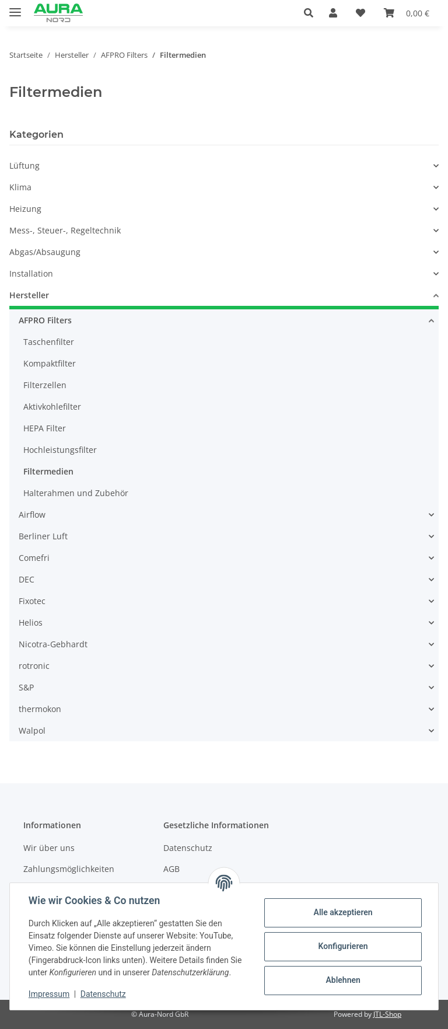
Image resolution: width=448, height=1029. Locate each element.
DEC (26, 579)
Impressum (49, 994)
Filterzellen (44, 384)
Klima (20, 187)
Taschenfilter (48, 341)
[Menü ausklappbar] (15, 7)
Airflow (32, 514)
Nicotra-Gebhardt (53, 644)
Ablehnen (343, 980)
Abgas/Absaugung (44, 251)
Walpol (32, 730)
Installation (31, 273)
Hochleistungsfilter (60, 449)
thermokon (40, 708)
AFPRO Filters (45, 320)
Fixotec (32, 600)
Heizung (25, 208)
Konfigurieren (343, 946)
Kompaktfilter (49, 363)
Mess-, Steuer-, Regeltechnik (65, 230)
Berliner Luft (43, 536)
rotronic (34, 665)
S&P (26, 687)
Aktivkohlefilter (52, 406)
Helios (31, 622)
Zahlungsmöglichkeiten (68, 868)
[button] (312, 13)
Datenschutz (103, 994)
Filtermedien (48, 471)
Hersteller (29, 295)
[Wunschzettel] (360, 13)
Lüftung (24, 165)
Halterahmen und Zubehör (75, 492)
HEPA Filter (44, 428)
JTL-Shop (387, 1014)
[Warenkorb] (406, 13)
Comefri (34, 557)
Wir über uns (49, 847)
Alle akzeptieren (342, 912)
